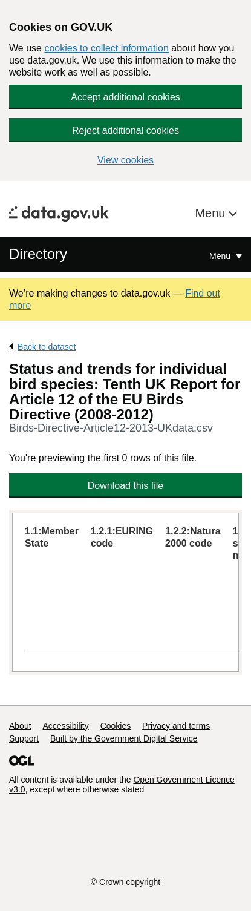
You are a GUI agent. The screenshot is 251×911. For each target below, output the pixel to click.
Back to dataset (47, 347)
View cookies (125, 160)
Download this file (125, 486)
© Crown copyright (125, 882)
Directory (38, 254)
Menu (212, 213)
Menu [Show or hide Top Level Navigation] (221, 256)
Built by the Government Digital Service (124, 738)
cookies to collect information (106, 48)
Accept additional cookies (125, 97)
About (20, 726)
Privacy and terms (176, 726)
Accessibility (65, 726)
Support (24, 738)
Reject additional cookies (125, 130)
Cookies (115, 726)
